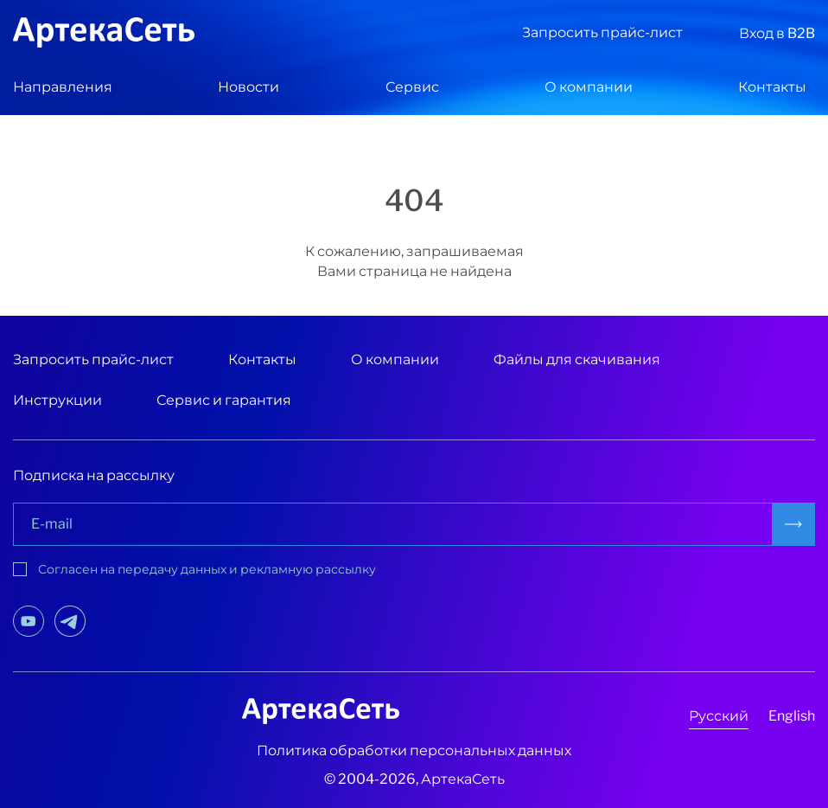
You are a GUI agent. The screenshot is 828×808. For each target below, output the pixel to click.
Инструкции (57, 400)
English (791, 716)
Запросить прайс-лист (602, 32)
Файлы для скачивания (577, 359)
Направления (62, 87)
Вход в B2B (777, 33)
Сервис (412, 87)
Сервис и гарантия (223, 400)
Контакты (772, 87)
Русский (718, 716)
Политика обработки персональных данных (414, 750)
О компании (589, 87)
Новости (248, 87)
